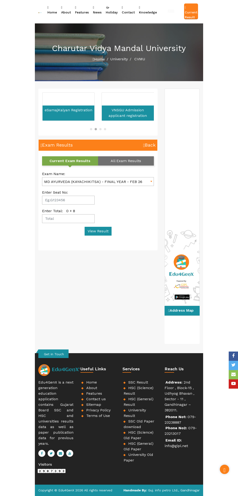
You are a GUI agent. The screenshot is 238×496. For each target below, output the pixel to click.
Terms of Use (98, 415)
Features (82, 9)
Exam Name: (53, 174)
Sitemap (93, 404)
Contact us (96, 399)
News (97, 9)
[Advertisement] (17, 70)
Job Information (171, 10)
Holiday (112, 9)
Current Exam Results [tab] (70, 161)
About (66, 9)
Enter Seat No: (55, 192)
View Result (98, 231)
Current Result (191, 12)
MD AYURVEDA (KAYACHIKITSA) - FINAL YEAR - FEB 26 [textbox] (93, 181)
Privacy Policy (98, 410)
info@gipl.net (176, 446)
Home (52, 9)
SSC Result (138, 382)
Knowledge (148, 9)
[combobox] (98, 181)
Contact (128, 9)
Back (149, 145)
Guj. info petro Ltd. (163, 490)
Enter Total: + (58, 211)
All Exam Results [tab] (126, 161)
